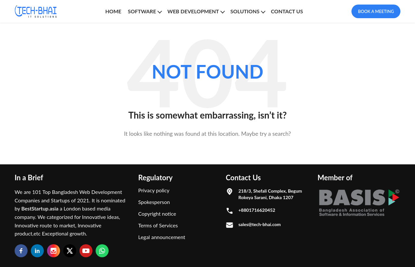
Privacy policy (153, 190)
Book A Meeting (376, 11)
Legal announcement (161, 237)
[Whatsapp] (102, 250)
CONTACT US (287, 11)
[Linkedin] (37, 250)
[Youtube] (85, 250)
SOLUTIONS (244, 11)
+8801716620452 (256, 210)
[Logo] (36, 11)
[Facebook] (21, 250)
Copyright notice (157, 213)
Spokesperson (154, 202)
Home (113, 11)
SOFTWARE (142, 11)
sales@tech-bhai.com (259, 224)
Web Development (193, 11)
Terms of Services (158, 225)
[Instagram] (53, 250)
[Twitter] (69, 250)
